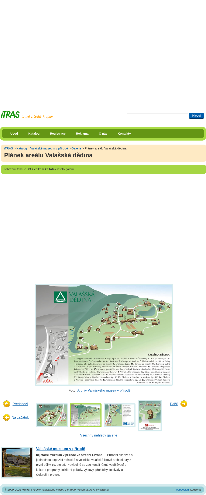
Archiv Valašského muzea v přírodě (103, 390)
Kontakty (124, 133)
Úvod (14, 133)
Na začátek (20, 417)
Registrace (58, 133)
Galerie (76, 148)
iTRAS (8, 148)
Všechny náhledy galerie (98, 435)
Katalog (34, 133)
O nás (103, 133)
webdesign (182, 489)
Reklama (82, 133)
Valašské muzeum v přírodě (49, 148)
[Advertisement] (51, 51)
